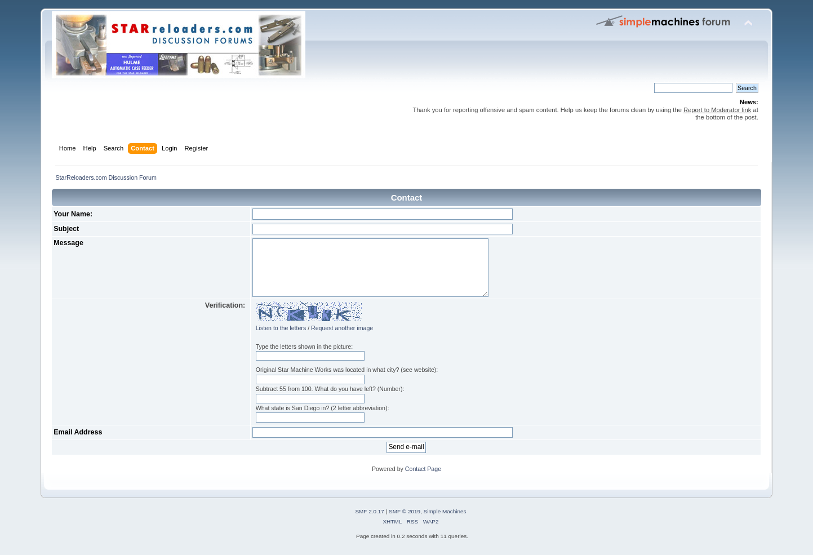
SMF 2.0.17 (369, 511)
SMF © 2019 (404, 511)
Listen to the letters (281, 328)
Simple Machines (445, 511)
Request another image (342, 328)
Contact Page (423, 468)
